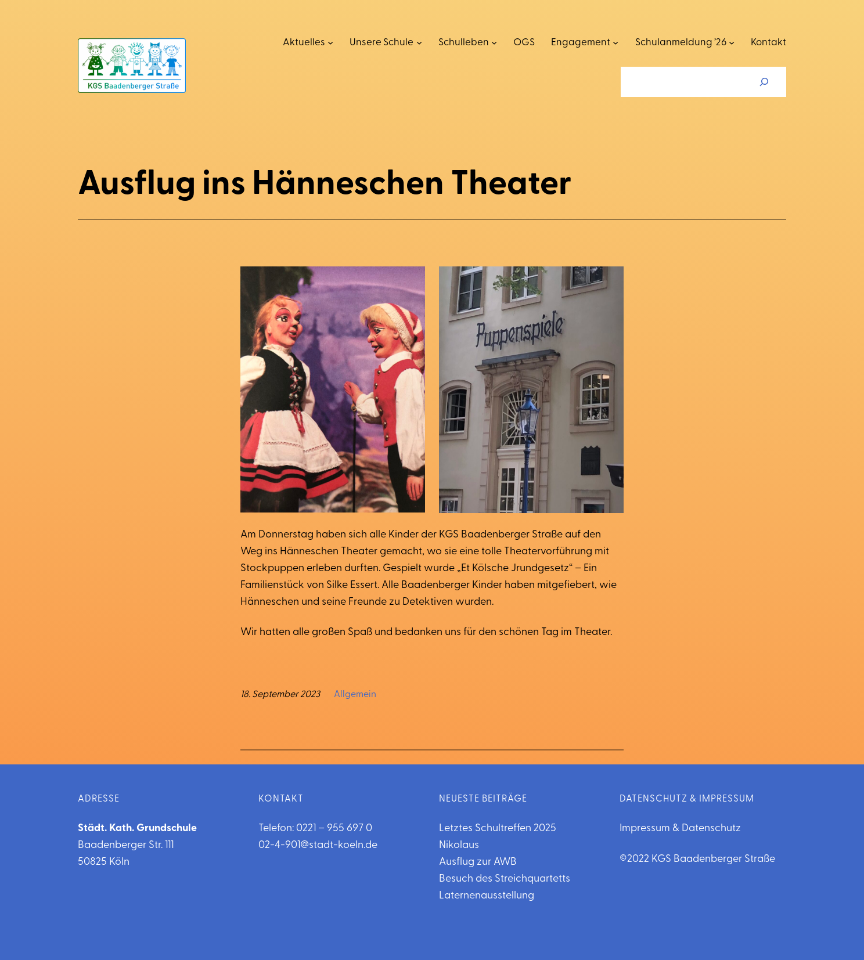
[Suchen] (764, 82)
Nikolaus (459, 845)
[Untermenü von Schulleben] (494, 42)
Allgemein (355, 694)
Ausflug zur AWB (478, 862)
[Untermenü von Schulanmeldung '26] (732, 42)
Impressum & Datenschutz (680, 828)
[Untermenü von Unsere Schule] (419, 42)
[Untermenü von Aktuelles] (330, 42)
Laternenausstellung (486, 895)
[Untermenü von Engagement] (615, 42)
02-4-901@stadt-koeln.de (317, 845)
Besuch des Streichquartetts (504, 879)
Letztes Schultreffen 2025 (497, 828)
